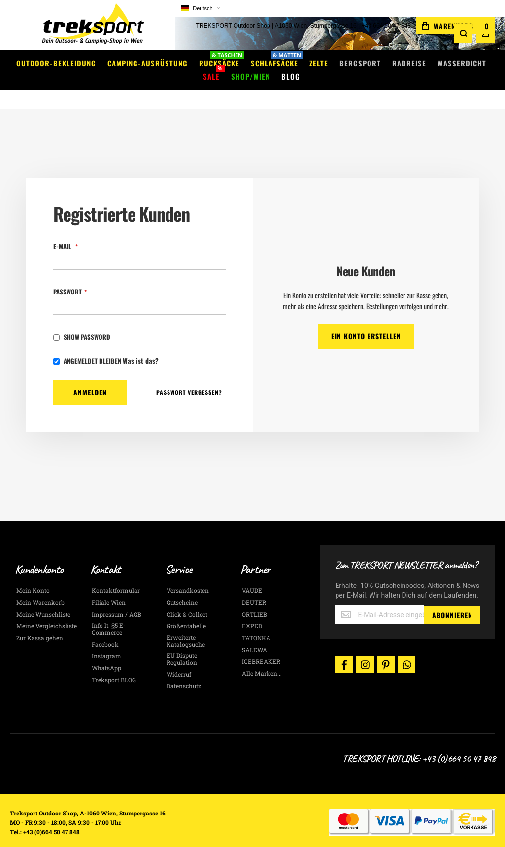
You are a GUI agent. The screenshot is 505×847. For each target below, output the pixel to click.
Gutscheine (182, 587)
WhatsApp (106, 653)
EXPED (252, 611)
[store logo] (74, 27)
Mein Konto (33, 576)
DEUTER (254, 587)
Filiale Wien (109, 587)
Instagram (106, 641)
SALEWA (254, 635)
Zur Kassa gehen (39, 623)
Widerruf (179, 659)
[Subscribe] (452, 599)
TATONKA (256, 623)
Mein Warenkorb (40, 587)
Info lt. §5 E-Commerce (109, 614)
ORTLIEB (254, 599)
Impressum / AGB (116, 599)
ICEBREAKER (261, 647)
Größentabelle (186, 611)
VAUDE (252, 576)
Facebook (105, 629)
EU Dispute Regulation (182, 644)
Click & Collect (187, 599)
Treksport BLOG (114, 665)
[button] (162, 8)
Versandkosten (188, 576)
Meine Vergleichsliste (46, 611)
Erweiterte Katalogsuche (186, 626)
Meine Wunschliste (43, 599)
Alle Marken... (262, 658)
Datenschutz (184, 671)
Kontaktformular (116, 576)
